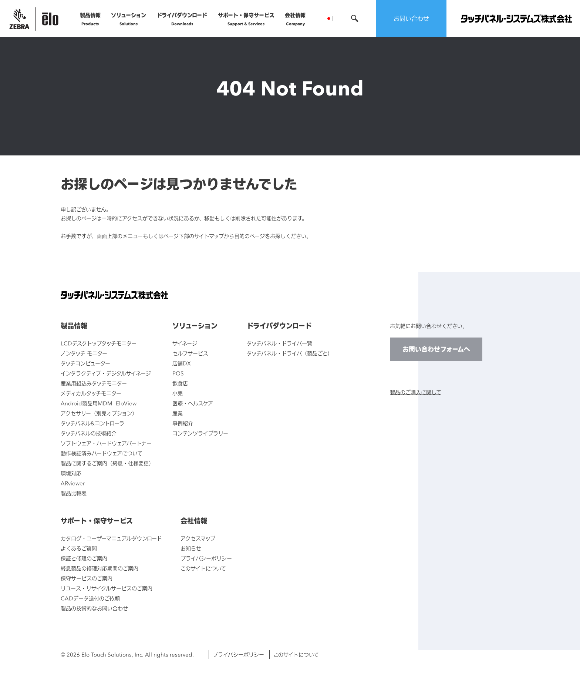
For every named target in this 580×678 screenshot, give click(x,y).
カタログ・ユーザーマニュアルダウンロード (111, 538)
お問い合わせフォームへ (436, 349)
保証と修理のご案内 (84, 558)
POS (178, 373)
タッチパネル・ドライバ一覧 (279, 343)
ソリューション (128, 18)
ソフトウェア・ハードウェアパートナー (106, 443)
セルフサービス (190, 353)
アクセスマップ (198, 538)
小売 (177, 393)
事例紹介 (182, 423)
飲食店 (180, 383)
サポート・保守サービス (246, 18)
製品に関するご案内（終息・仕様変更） (107, 463)
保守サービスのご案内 (86, 578)
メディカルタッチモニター (91, 393)
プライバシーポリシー (206, 558)
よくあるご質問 (79, 548)
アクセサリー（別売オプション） (99, 413)
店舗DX (181, 363)
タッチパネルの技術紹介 (89, 433)
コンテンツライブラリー (200, 433)
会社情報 (295, 18)
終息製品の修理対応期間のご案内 (99, 568)
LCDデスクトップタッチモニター (98, 343)
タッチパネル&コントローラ (92, 423)
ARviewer (73, 483)
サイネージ (184, 343)
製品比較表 (74, 493)
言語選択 (329, 18)
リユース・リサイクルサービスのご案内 (106, 588)
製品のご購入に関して (415, 392)
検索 (354, 18)
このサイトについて (203, 568)
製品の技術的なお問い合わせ (94, 608)
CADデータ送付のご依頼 (90, 598)
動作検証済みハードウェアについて (101, 453)
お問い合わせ (411, 18)
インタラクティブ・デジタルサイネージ (106, 373)
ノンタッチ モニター (84, 353)
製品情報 (90, 18)
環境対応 (71, 473)
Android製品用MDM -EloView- (99, 403)
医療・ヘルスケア (192, 403)
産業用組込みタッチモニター (94, 383)
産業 (177, 413)
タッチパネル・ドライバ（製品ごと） (290, 353)
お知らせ (191, 548)
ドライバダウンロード (182, 18)
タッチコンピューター (85, 363)
